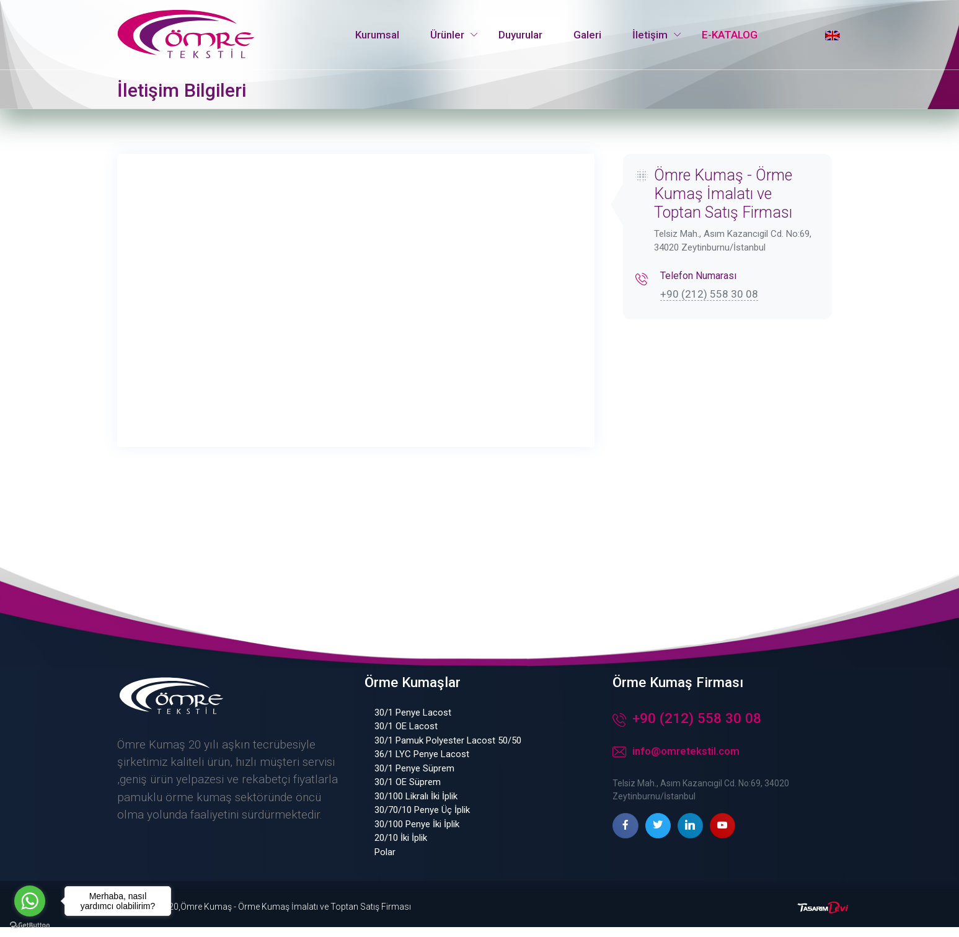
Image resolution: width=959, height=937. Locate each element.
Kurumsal (377, 35)
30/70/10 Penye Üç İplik (422, 820)
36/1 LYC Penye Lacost (421, 764)
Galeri (587, 35)
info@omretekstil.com (676, 762)
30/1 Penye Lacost (412, 722)
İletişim (650, 35)
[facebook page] (625, 835)
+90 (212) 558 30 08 (709, 294)
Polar (385, 862)
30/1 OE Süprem (407, 792)
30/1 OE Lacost (406, 736)
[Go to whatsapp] (29, 901)
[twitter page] (658, 835)
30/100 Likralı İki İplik (415, 806)
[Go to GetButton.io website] (30, 924)
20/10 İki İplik (400, 848)
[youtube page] (722, 835)
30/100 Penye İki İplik (416, 834)
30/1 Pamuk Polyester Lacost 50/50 (447, 750)
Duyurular (520, 35)
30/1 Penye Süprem (414, 778)
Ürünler (447, 35)
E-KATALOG (730, 35)
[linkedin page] (690, 835)
